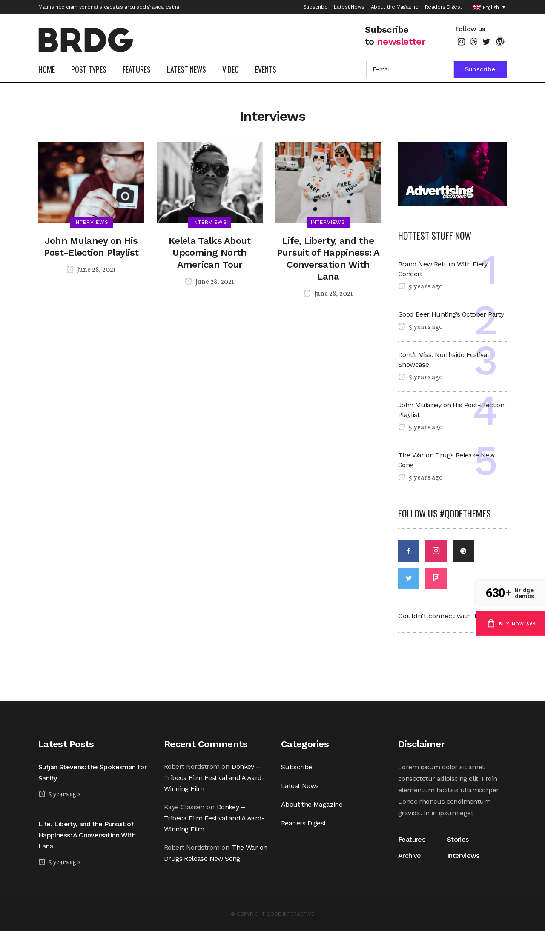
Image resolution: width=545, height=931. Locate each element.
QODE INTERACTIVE (290, 914)
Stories (458, 839)
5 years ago (420, 286)
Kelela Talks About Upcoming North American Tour (209, 252)
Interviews (463, 855)
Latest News (349, 7)
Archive (409, 855)
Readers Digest (443, 7)
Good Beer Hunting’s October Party (451, 314)
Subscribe (315, 7)
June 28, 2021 (91, 270)
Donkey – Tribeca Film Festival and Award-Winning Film (214, 778)
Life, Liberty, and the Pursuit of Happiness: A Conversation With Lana (86, 835)
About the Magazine (395, 7)
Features (413, 839)
